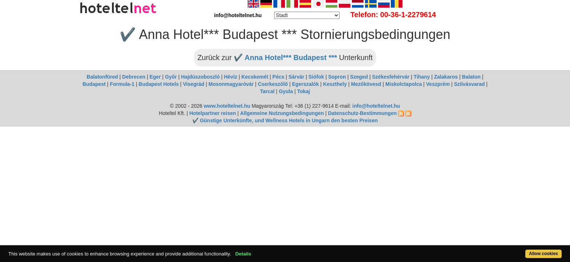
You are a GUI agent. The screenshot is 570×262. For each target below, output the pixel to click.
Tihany (422, 77)
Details (272, 250)
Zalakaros (446, 77)
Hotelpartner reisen (212, 113)
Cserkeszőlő (273, 84)
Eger (155, 77)
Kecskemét (254, 77)
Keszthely (335, 84)
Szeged (359, 77)
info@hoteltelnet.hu (376, 106)
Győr (171, 77)
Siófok (316, 77)
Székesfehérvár (391, 77)
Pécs (278, 77)
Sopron (337, 77)
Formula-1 (122, 84)
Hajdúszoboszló (200, 77)
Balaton (471, 77)
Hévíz (230, 77)
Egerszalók (305, 84)
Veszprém (438, 84)
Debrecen (133, 77)
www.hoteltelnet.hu (227, 106)
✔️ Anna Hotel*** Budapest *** (285, 57)
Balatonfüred (102, 77)
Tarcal (267, 91)
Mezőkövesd (366, 84)
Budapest (94, 84)
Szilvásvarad (469, 84)
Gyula (286, 91)
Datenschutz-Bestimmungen (362, 113)
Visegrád (193, 84)
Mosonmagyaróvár (230, 84)
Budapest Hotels (158, 84)
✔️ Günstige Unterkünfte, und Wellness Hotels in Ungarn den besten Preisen (285, 120)
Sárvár (296, 77)
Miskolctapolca (403, 84)
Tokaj (303, 91)
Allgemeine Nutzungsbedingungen (282, 113)
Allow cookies (513, 250)
